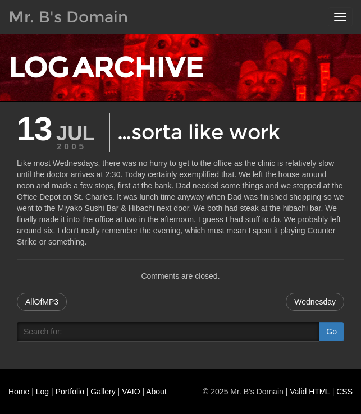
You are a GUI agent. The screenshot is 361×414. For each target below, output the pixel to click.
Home (18, 391)
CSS (344, 391)
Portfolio (70, 391)
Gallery (102, 391)
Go (331, 331)
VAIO (131, 391)
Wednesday (315, 301)
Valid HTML (310, 391)
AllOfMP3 (41, 301)
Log (42, 391)
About (156, 391)
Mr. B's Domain (68, 16)
